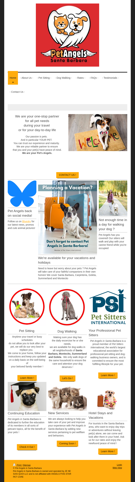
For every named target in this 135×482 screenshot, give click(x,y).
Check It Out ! (27, 447)
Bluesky (26, 221)
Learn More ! (27, 377)
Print (17, 465)
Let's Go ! (67, 378)
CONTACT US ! (67, 175)
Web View (117, 468)
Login (119, 465)
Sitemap (27, 465)
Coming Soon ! (67, 443)
